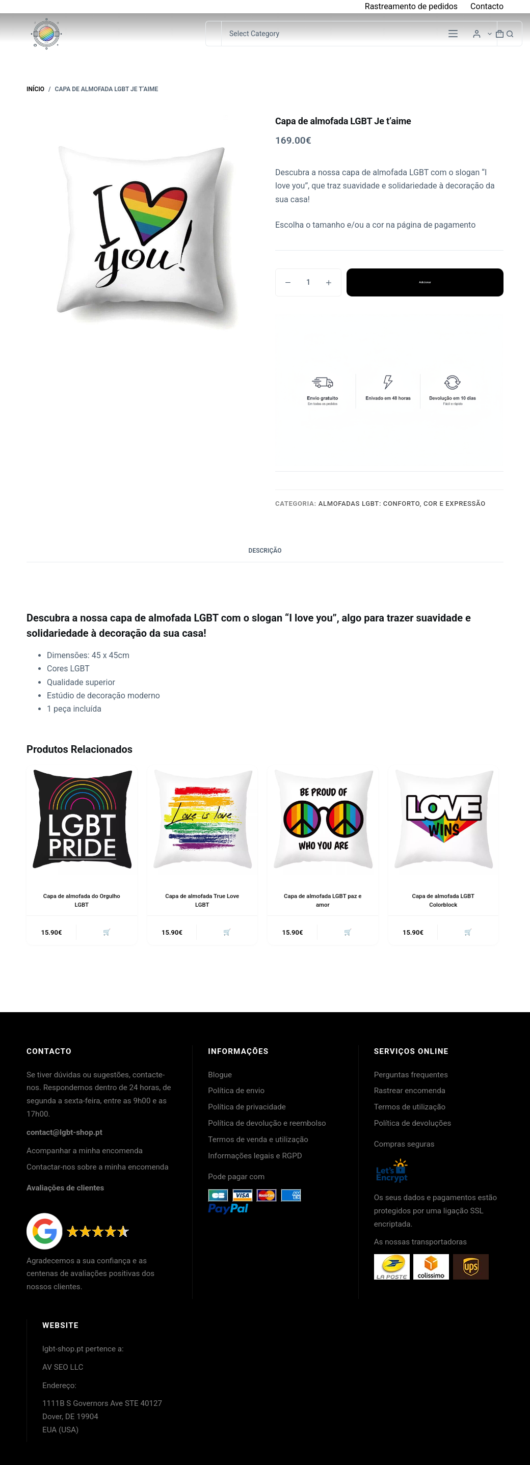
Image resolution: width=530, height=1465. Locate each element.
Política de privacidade (247, 1106)
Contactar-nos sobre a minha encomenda (97, 1167)
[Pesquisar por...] (213, 33)
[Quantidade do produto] (308, 282)
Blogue (220, 1074)
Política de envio (236, 1090)
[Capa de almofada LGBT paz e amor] (323, 820)
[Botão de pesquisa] (509, 33)
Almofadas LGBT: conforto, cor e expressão (402, 503)
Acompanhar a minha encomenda (84, 1150)
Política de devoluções (413, 1123)
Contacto (486, 6)
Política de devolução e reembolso (267, 1123)
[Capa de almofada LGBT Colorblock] (443, 820)
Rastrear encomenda (409, 1090)
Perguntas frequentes (411, 1074)
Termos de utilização (410, 1106)
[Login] (477, 34)
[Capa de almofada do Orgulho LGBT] (81, 820)
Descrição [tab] (265, 550)
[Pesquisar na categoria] (359, 33)
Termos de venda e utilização (258, 1139)
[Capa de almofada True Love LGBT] (202, 820)
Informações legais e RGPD (255, 1155)
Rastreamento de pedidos (411, 6)
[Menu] (453, 33)
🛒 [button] (105, 933)
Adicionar (425, 282)
